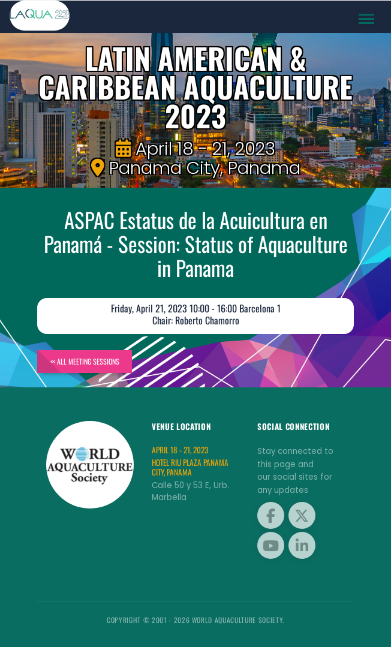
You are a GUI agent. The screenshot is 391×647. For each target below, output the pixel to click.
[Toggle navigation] (366, 19)
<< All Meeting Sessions (84, 361)
